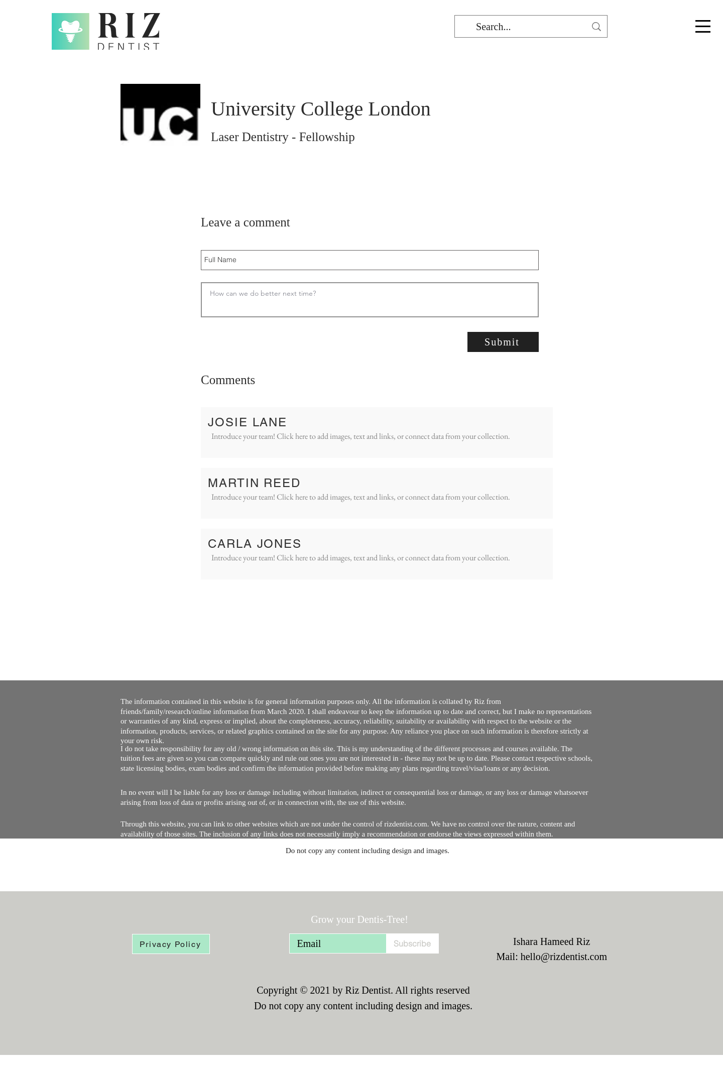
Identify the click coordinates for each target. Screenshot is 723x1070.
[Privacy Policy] (171, 944)
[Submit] (503, 342)
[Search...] (531, 27)
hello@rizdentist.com (564, 956)
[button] (702, 26)
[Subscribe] (412, 943)
